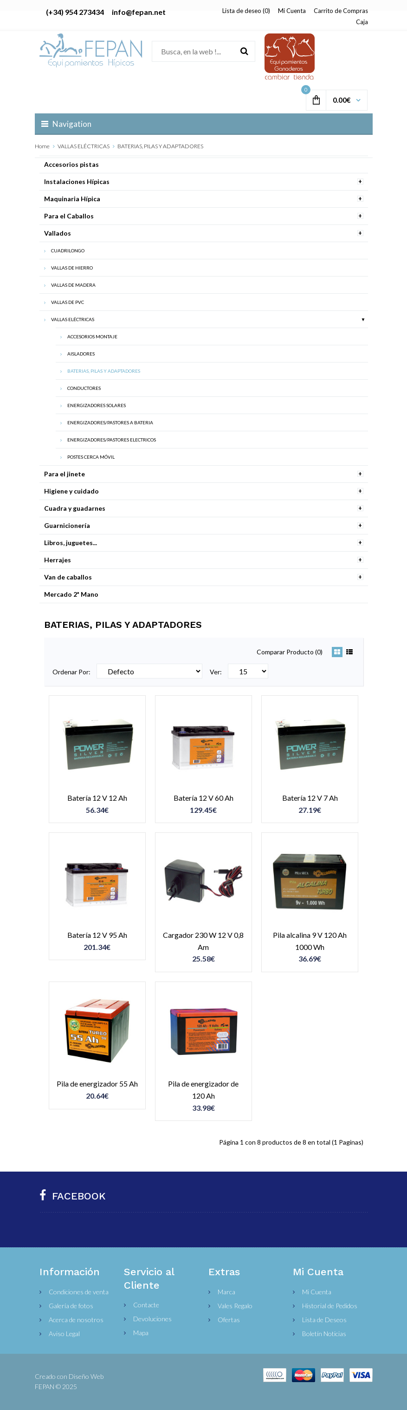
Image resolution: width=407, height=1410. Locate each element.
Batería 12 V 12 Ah (97, 797)
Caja (362, 22)
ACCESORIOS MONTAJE (92, 336)
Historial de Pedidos (329, 1306)
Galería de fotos (71, 1306)
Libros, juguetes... (70, 543)
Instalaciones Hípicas (77, 181)
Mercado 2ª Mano (71, 594)
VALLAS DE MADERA (73, 285)
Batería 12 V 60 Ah (203, 797)
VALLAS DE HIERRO (72, 267)
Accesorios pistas (71, 164)
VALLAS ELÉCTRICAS (84, 146)
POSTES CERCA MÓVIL (91, 457)
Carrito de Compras (341, 10)
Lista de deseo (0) (246, 10)
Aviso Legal (64, 1334)
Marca (226, 1292)
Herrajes (57, 560)
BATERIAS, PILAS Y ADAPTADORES (160, 146)
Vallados (57, 233)
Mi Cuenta (292, 10)
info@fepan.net (139, 11)
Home (42, 146)
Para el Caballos (69, 216)
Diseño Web (86, 1376)
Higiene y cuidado (71, 491)
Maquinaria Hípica (72, 199)
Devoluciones (152, 1319)
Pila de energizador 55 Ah (97, 1083)
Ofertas (229, 1320)
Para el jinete (64, 474)
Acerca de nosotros (76, 1320)
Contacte (146, 1305)
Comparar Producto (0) (290, 652)
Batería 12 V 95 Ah (97, 934)
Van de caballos (68, 577)
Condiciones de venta (79, 1292)
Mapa (141, 1333)
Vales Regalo (235, 1306)
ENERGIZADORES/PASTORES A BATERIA (110, 422)
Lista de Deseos (324, 1320)
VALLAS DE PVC (67, 302)
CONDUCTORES (84, 388)
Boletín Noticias (324, 1334)
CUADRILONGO (67, 250)
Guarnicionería (67, 525)
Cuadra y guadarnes (74, 508)
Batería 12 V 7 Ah (310, 797)
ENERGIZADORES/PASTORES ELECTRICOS (111, 439)
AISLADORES (81, 353)
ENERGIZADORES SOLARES (96, 405)
